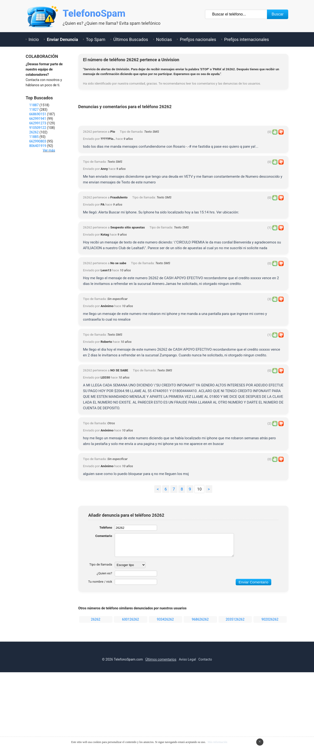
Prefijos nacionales (198, 39)
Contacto (205, 729)
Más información (217, 742)
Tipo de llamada (100, 634)
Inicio (34, 39)
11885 (34, 137)
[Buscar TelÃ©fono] (236, 14)
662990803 (37, 141)
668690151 (37, 114)
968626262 (200, 689)
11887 (34, 105)
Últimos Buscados (130, 39)
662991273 (37, 123)
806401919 (37, 146)
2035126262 (235, 689)
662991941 (37, 119)
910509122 (37, 128)
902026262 (269, 689)
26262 (95, 689)
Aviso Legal (187, 729)
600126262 (130, 689)
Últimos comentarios (160, 729)
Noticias (164, 39)
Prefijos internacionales (246, 39)
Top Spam (95, 39)
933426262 (165, 689)
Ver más (49, 150)
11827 (34, 109)
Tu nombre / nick (99, 651)
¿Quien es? (104, 643)
